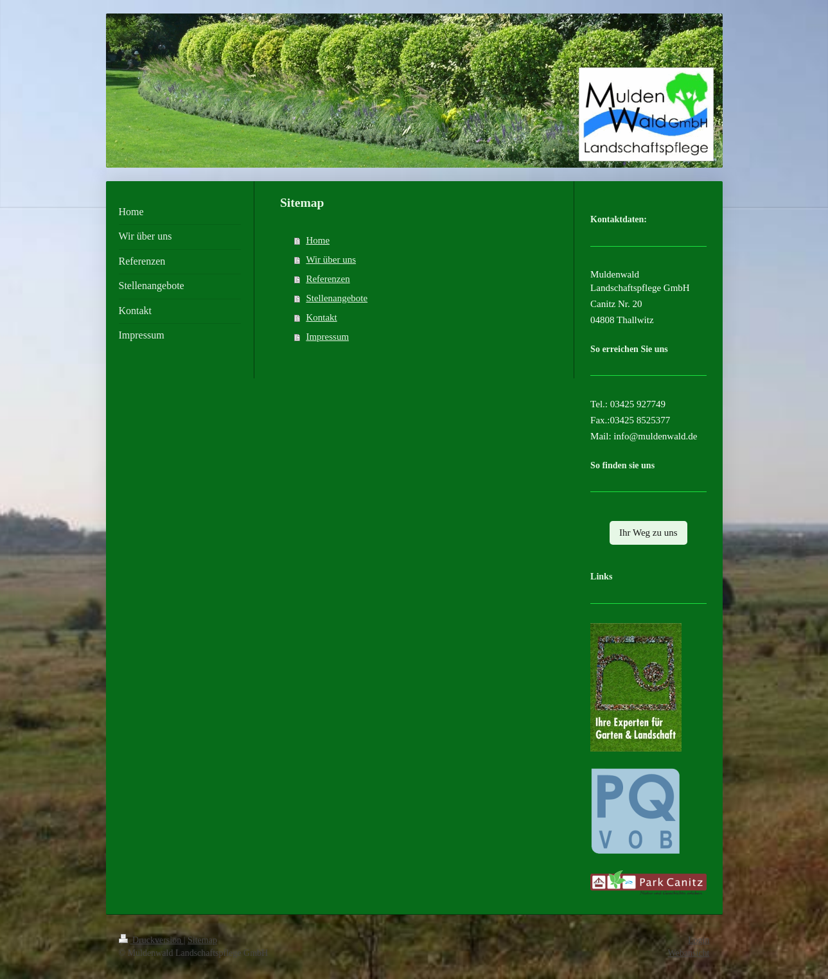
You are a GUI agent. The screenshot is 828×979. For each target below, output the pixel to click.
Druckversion (151, 940)
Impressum (327, 336)
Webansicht (689, 953)
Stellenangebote (336, 298)
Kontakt (321, 317)
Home (318, 240)
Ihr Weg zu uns (648, 532)
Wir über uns (331, 259)
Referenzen (327, 279)
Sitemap (202, 940)
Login (698, 940)
